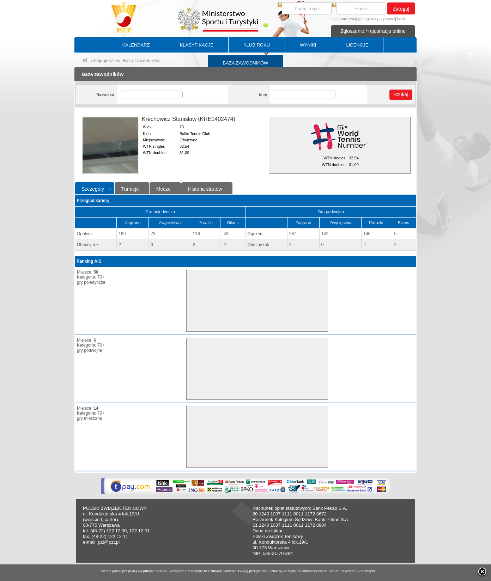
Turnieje (130, 189)
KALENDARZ (136, 45)
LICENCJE (357, 45)
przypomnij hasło (391, 19)
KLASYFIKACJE (196, 45)
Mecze (163, 189)
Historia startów (205, 189)
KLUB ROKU (256, 45)
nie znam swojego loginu (353, 19)
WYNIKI (308, 45)
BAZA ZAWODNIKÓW (245, 63)
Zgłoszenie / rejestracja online (373, 31)
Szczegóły (92, 189)
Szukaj (400, 94)
